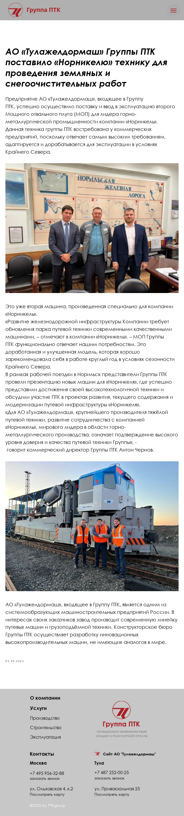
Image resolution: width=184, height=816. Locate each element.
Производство (45, 718)
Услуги (38, 708)
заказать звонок (109, 778)
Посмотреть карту (111, 794)
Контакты (42, 754)
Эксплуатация (45, 737)
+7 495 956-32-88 (47, 773)
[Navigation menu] (173, 10)
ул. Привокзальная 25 (117, 788)
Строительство (45, 727)
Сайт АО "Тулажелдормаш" (129, 754)
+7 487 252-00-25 (111, 772)
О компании (45, 698)
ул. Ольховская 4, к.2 (51, 788)
